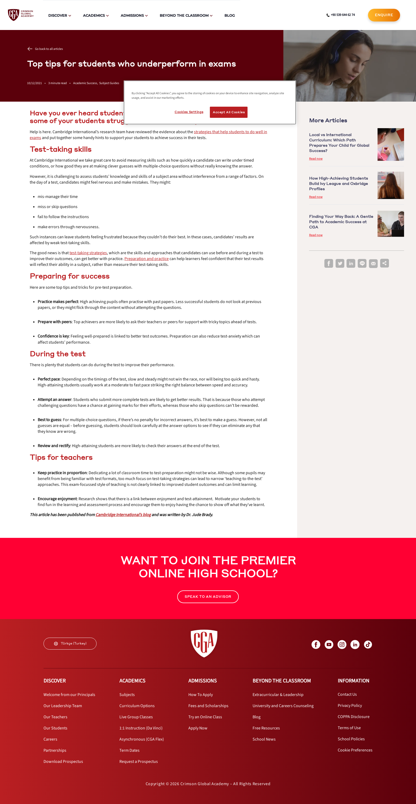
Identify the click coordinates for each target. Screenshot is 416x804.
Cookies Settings (189, 112)
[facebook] (328, 263)
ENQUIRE (384, 15)
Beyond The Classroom (184, 15)
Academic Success (86, 83)
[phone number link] (341, 15)
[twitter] (339, 263)
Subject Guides (109, 83)
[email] (373, 263)
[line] (362, 263)
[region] (210, 102)
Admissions (132, 15)
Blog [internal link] (229, 15)
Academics (94, 15)
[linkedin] (351, 263)
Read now (316, 159)
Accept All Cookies (229, 112)
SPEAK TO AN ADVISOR (208, 597)
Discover (57, 15)
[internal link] (384, 15)
